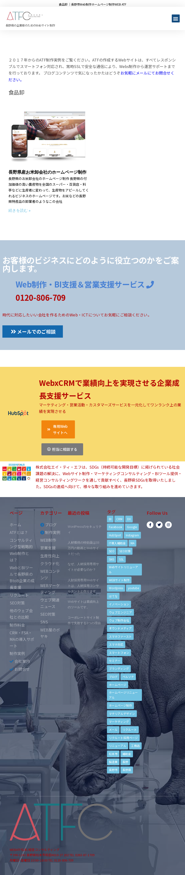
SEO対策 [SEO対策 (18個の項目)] (125, 551)
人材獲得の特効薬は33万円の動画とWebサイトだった (83, 548)
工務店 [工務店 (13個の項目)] (135, 746)
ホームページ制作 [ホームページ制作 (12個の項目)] (120, 705)
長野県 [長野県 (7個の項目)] (126, 770)
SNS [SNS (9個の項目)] (111, 559)
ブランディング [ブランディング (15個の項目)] (119, 668)
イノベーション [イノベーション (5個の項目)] (119, 604)
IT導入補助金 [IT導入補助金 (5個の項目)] (117, 543)
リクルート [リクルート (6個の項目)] (129, 729)
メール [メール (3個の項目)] (113, 729)
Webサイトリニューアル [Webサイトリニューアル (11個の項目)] (123, 569)
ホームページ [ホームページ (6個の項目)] (117, 685)
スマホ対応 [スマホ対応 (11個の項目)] (116, 644)
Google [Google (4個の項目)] (132, 527)
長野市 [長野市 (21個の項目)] (113, 770)
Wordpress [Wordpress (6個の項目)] (116, 588)
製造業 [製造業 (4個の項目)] (113, 762)
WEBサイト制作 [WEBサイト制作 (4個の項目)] (119, 580)
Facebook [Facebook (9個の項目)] (115, 527)
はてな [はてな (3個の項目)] (113, 596)
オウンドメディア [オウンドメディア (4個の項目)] (120, 628)
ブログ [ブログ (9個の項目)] (113, 677)
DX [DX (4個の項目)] (129, 519)
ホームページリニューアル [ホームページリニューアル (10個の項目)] (123, 694)
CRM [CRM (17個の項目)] (119, 519)
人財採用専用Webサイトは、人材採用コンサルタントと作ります (83, 585)
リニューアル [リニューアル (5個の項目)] (117, 746)
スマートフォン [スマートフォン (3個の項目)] (119, 652)
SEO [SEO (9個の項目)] (111, 551)
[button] (175, 18)
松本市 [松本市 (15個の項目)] (113, 754)
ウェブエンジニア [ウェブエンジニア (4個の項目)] (120, 612)
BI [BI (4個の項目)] (110, 519)
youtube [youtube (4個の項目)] (133, 588)
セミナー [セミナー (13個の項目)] (114, 660)
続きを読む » (19, 210)
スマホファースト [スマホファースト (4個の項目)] (120, 636)
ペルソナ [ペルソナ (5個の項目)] (128, 677)
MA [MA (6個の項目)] (132, 543)
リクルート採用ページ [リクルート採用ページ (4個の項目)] (123, 738)
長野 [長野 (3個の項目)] (125, 762)
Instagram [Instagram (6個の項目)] (132, 535)
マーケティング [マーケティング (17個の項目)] (119, 721)
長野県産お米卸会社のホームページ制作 (47, 172)
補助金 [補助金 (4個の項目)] (126, 754)
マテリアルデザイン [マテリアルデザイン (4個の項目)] (122, 713)
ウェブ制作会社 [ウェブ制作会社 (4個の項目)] (119, 620)
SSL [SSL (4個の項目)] (121, 559)
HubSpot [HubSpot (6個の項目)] (115, 535)
